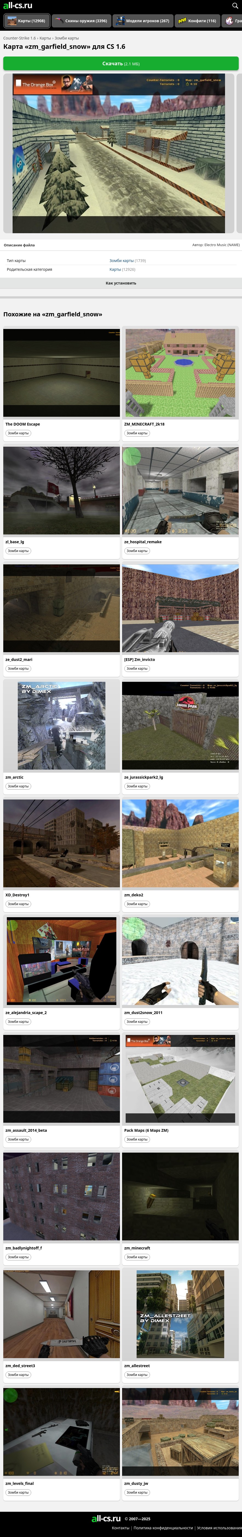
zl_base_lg (14, 541)
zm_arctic (14, 777)
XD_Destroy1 (17, 894)
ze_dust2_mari (18, 659)
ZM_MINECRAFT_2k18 (144, 424)
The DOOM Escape (22, 424)
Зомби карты (128, 260)
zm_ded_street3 (20, 1365)
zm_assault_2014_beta (26, 1130)
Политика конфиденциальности (163, 1527)
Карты (122, 269)
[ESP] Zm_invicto (139, 659)
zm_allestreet (137, 1365)
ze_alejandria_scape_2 (26, 1012)
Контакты (120, 1527)
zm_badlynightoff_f (23, 1248)
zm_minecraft (137, 1248)
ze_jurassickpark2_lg (143, 777)
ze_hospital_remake (143, 541)
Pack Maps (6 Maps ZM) (146, 1130)
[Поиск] (235, 5)
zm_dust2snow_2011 (143, 1012)
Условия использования (219, 1527)
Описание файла (19, 245)
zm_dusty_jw (136, 1483)
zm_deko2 (133, 894)
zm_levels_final (19, 1483)
